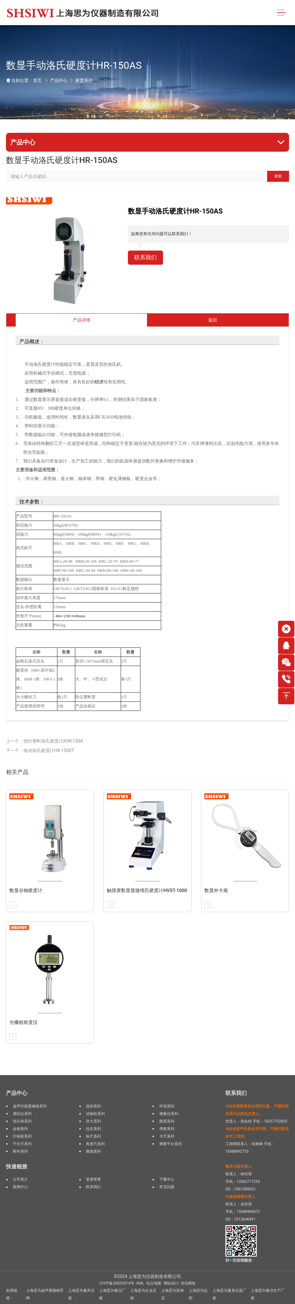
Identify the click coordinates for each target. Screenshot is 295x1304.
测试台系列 (22, 1114)
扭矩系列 (93, 1106)
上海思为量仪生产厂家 (268, 1294)
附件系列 (20, 1151)
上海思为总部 (198, 1294)
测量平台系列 (170, 1144)
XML (140, 1283)
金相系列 (20, 1129)
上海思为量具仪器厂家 (229, 1294)
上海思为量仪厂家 (112, 1294)
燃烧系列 (93, 1151)
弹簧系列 (166, 1129)
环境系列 (166, 1106)
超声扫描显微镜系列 (30, 1106)
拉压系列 (93, 1129)
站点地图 (153, 1283)
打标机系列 (22, 1136)
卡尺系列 (166, 1136)
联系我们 (145, 257)
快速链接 (16, 1166)
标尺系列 (93, 1136)
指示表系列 (22, 1121)
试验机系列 (95, 1114)
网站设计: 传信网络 (180, 1283)
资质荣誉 (93, 1179)
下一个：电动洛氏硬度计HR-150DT (40, 750)
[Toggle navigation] (281, 12)
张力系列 (93, 1121)
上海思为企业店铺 (143, 1294)
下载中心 (166, 1179)
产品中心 (59, 80)
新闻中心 (20, 1187)
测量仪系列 (168, 1114)
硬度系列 (84, 80)
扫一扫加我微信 (238, 1260)
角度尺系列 (95, 1144)
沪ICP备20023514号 (116, 1283)
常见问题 (166, 1187)
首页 (37, 80)
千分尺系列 (22, 1144)
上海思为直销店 (172, 1294)
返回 (212, 319)
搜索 (278, 176)
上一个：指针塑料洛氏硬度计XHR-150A (44, 741)
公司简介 (20, 1179)
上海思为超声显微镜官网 (45, 1294)
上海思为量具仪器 (81, 1294)
